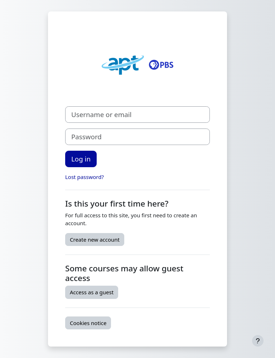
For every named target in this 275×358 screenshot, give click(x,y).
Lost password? (84, 176)
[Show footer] (258, 341)
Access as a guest (92, 292)
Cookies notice (88, 322)
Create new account (95, 239)
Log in (81, 158)
